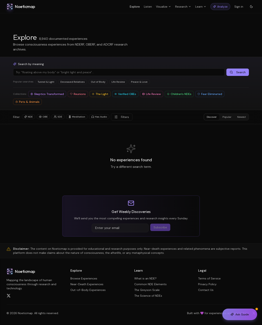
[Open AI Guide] (239, 314)
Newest (241, 117)
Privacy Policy (207, 284)
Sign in (238, 6)
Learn (200, 6)
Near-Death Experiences (86, 284)
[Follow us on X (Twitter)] (9, 296)
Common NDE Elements (150, 284)
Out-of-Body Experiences (88, 290)
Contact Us (205, 290)
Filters (121, 117)
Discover (212, 117)
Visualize (163, 6)
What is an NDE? (145, 278)
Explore (135, 6)
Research (183, 6)
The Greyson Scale (147, 290)
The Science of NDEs (148, 296)
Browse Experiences (83, 278)
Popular (227, 117)
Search (238, 72)
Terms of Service (209, 278)
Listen (148, 6)
